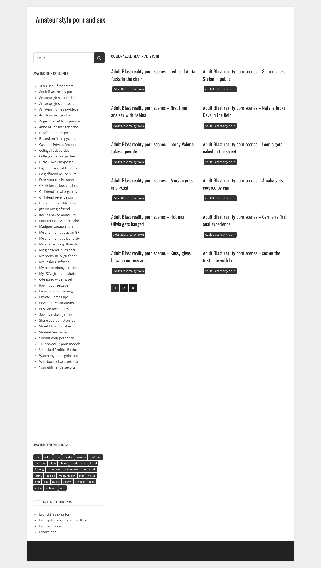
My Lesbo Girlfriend (54, 262)
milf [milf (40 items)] (81, 476)
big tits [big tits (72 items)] (68, 457)
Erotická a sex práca (54, 514)
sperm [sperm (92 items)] (67, 482)
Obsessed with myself (56, 279)
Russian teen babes (54, 308)
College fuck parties (54, 150)
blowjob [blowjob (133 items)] (81, 457)
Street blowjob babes (55, 326)
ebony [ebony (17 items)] (63, 463)
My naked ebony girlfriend (59, 267)
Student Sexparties (53, 332)
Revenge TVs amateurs (56, 302)
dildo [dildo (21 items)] (53, 463)
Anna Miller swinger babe (58, 127)
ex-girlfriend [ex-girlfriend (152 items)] (78, 463)
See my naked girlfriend (57, 314)
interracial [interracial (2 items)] (88, 469)
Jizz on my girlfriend (54, 209)
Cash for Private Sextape (57, 144)
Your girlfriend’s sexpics (57, 367)
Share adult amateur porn (59, 320)
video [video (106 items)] (38, 488)
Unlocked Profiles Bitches (58, 349)
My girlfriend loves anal (57, 250)
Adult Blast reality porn (128, 89)
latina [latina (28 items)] (38, 476)
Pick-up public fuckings (56, 291)
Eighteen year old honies (58, 168)
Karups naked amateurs (57, 215)
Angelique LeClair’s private (59, 121)
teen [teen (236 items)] (92, 482)
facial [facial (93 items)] (93, 463)
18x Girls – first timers (56, 86)
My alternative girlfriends (58, 244)
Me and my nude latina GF (59, 238)
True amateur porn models (59, 344)
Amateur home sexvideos (58, 109)
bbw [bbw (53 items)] (57, 457)
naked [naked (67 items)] (91, 476)
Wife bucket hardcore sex (58, 361)
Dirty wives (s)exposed (56, 162)
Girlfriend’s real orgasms (58, 191)
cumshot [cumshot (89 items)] (40, 463)
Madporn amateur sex (56, 226)
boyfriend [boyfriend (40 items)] (95, 457)
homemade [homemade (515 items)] (71, 469)
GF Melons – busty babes (58, 185)
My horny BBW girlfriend (58, 256)
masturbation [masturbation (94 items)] (67, 476)
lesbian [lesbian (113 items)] (50, 476)
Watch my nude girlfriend (58, 355)
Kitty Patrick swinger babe (59, 220)
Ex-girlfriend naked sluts (57, 174)
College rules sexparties (57, 156)
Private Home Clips (53, 297)
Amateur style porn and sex (70, 19)
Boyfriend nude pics (54, 132)
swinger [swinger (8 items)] (80, 482)
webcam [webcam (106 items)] (51, 488)
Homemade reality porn (57, 203)
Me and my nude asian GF (59, 232)
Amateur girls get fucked (57, 97)
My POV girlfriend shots (57, 273)
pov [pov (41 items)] (46, 482)
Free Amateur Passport (56, 179)
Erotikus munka (51, 526)
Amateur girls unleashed (57, 103)
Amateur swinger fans (56, 115)
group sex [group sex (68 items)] (54, 469)
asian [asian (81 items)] (47, 457)
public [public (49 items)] (56, 482)
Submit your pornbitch (56, 338)
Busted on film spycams (57, 138)
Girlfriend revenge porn (57, 197)
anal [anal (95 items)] (37, 457)
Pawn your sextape (53, 285)
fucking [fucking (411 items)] (39, 469)
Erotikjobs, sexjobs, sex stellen (62, 520)
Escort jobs (47, 532)
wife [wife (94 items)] (62, 488)
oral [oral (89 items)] (37, 482)
